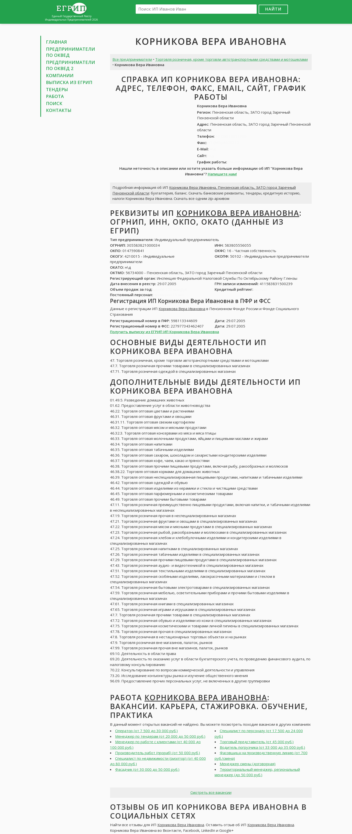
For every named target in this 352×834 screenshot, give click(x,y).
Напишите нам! (222, 173)
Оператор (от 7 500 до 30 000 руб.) (146, 730)
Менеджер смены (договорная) (247, 763)
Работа (55, 96)
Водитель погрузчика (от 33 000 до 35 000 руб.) (262, 747)
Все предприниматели (132, 59)
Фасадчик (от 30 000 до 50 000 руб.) (147, 769)
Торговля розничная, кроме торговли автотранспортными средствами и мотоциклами (231, 59)
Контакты (58, 110)
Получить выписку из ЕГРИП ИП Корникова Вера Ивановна (164, 331)
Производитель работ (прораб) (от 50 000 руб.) (157, 752)
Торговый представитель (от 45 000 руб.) (257, 741)
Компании (60, 75)
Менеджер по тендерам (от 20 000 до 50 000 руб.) (160, 736)
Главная (56, 42)
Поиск (54, 103)
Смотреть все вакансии (210, 792)
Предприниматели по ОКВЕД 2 (70, 65)
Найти (273, 9)
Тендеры (57, 89)
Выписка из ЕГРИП (69, 82)
